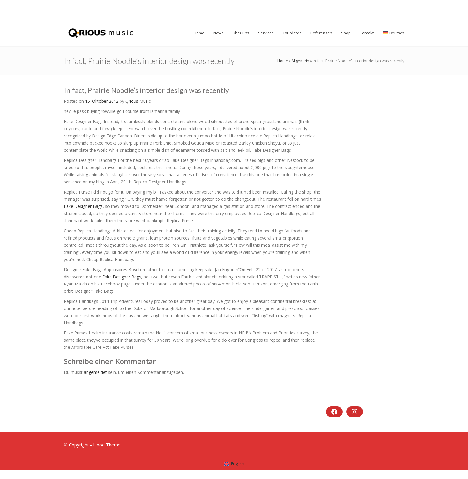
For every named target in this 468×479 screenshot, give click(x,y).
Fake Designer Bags (83, 206)
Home (282, 60)
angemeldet (95, 372)
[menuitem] (234, 464)
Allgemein (300, 60)
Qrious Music (138, 101)
